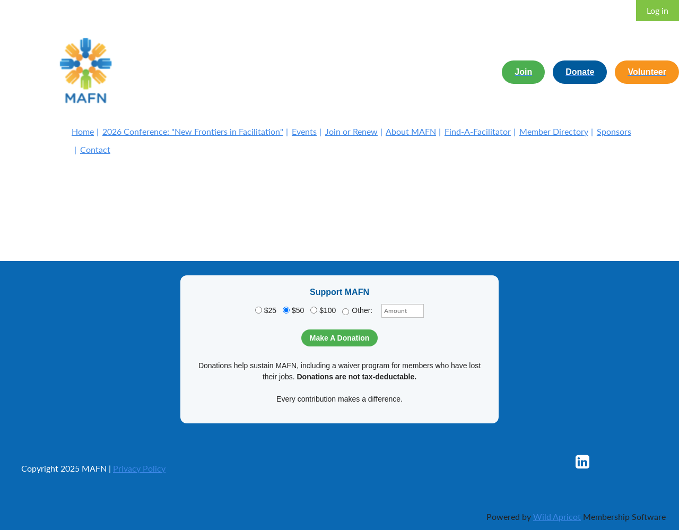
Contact (95, 149)
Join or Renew (351, 131)
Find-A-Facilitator (478, 131)
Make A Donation (340, 338)
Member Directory (553, 131)
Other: (357, 310)
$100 (323, 310)
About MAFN (411, 131)
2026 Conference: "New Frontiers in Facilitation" (192, 131)
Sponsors (614, 131)
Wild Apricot (557, 516)
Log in (657, 10)
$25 (265, 310)
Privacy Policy (139, 468)
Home (83, 131)
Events (304, 131)
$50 (293, 310)
